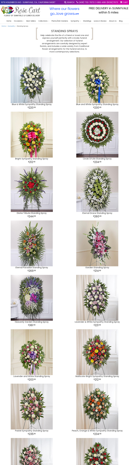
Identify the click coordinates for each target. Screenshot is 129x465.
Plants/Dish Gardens (60, 21)
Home (9, 21)
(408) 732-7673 (86, 2)
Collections (43, 21)
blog (121, 21)
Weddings (87, 21)
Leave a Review (100, 21)
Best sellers (31, 21)
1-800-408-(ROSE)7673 (107, 2)
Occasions (18, 21)
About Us (112, 21)
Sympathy (75, 21)
